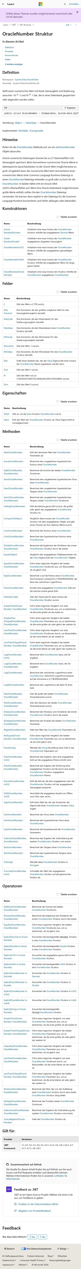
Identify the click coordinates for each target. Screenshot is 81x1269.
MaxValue (8, 327)
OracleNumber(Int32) (14, 247)
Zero (6, 384)
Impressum (7, 1264)
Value (49, 360)
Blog (50, 1256)
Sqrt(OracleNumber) (13, 829)
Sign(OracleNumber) (13, 802)
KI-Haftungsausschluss (13, 1256)
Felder (7, 59)
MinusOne (9, 345)
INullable (23, 130)
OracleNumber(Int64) (14, 259)
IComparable (36, 130)
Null (5, 360)
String (44, 747)
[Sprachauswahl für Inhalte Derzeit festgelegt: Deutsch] (9, 1248)
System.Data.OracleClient (26, 79)
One (6, 369)
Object (18, 122)
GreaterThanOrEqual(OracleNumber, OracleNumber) (15, 621)
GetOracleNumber (65, 147)
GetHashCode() (11, 596)
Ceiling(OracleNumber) (14, 506)
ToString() (8, 862)
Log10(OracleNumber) (14, 684)
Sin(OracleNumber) (13, 814)
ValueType (31, 122)
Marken (22, 1264)
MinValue (8, 351)
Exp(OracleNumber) (13, 575)
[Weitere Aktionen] (76, 24)
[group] (40, 113)
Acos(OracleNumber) (13, 461)
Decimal (64, 232)
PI (5, 375)
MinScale (8, 336)
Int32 (73, 991)
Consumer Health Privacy (32, 1260)
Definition (9, 47)
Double (63, 946)
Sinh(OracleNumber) (13, 820)
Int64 (62, 964)
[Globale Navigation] (3, 4)
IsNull (6, 413)
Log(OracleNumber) (13, 672)
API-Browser (25, 24)
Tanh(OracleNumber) (13, 853)
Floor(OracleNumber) (13, 587)
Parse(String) (10, 747)
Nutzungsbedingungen (60, 1260)
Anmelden (74, 3)
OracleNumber (25, 147)
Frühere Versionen (35, 1256)
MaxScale (8, 318)
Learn (5, 24)
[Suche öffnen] (65, 4)
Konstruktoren (11, 55)
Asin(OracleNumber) (13, 479)
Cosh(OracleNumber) (13, 536)
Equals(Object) (10, 554)
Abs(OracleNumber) (13, 452)
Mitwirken (62, 1256)
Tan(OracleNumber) (13, 847)
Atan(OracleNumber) (13, 488)
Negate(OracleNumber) (14, 729)
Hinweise (9, 51)
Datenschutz (8, 1260)
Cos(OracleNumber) (13, 530)
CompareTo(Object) (13, 518)
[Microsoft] (41, 4)
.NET (14, 24)
